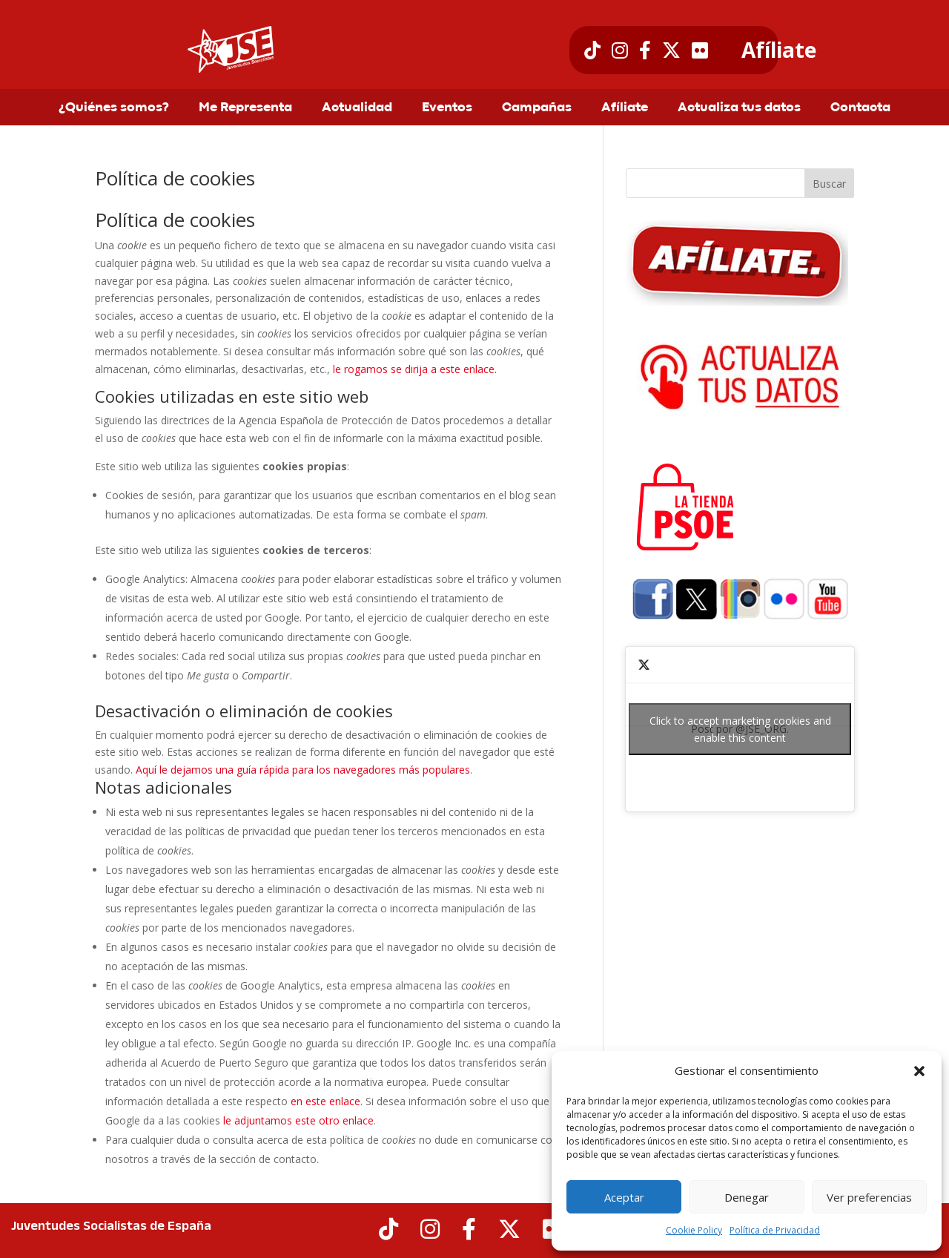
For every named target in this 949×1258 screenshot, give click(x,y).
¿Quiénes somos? (114, 108)
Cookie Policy (694, 1230)
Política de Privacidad (775, 1230)
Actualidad (357, 108)
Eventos (447, 108)
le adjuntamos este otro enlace (298, 1120)
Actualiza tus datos (739, 108)
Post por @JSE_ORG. (740, 729)
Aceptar (624, 1197)
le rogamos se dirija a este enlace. (415, 369)
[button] (919, 1071)
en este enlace (325, 1101)
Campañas (537, 108)
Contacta (860, 108)
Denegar (746, 1197)
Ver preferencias (869, 1197)
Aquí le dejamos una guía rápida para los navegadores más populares (303, 770)
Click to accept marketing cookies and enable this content (740, 729)
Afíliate (778, 50)
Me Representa (245, 108)
